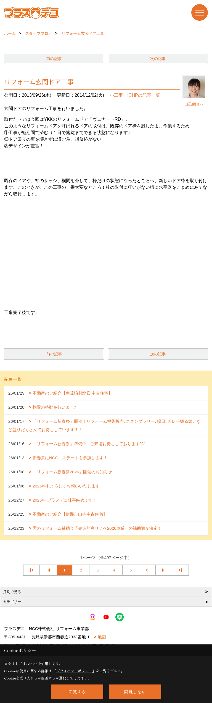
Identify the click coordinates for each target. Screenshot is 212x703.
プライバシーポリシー (74, 670)
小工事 (116, 95)
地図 (102, 636)
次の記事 (158, 58)
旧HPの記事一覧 (143, 95)
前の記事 (54, 58)
